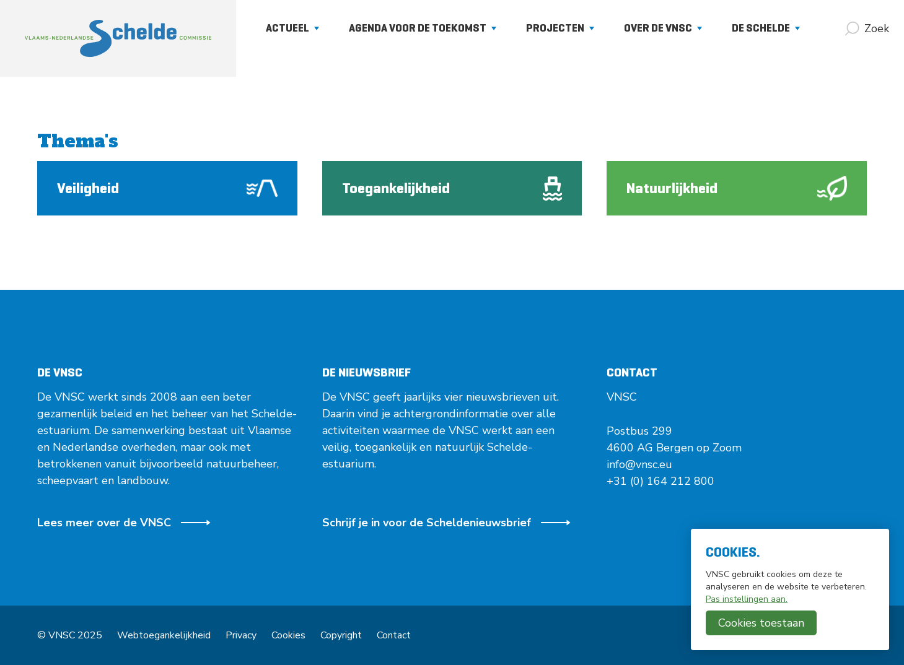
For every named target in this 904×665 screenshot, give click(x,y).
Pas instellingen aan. (747, 599)
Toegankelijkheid (452, 188)
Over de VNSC (663, 28)
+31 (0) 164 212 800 (660, 481)
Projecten (560, 28)
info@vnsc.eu (639, 464)
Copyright (341, 635)
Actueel (292, 28)
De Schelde (766, 28)
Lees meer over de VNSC (124, 522)
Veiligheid (167, 188)
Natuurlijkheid (736, 188)
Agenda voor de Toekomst (422, 28)
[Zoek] (867, 28)
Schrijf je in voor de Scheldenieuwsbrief (446, 522)
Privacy (241, 635)
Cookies (288, 635)
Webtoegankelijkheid (164, 635)
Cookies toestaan (761, 622)
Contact (394, 635)
